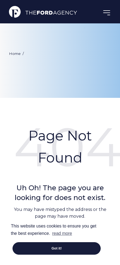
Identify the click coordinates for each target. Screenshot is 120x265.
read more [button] (62, 233)
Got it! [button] (56, 248)
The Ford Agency (43, 11)
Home (15, 53)
